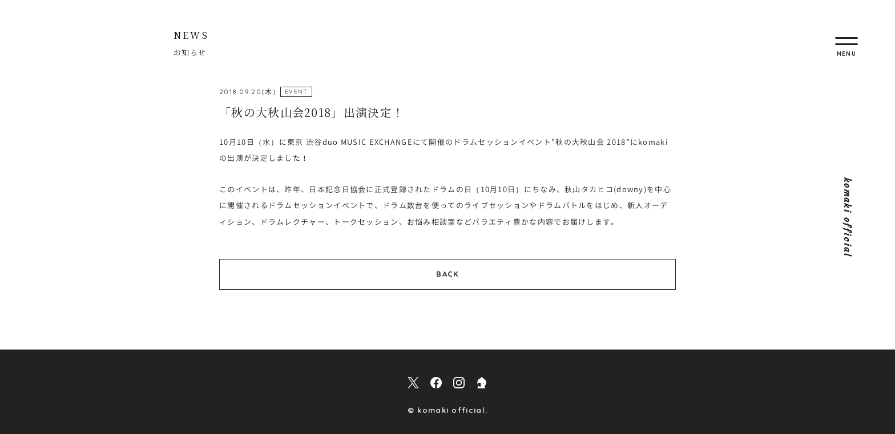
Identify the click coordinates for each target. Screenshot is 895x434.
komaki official (847, 217)
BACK (447, 273)
